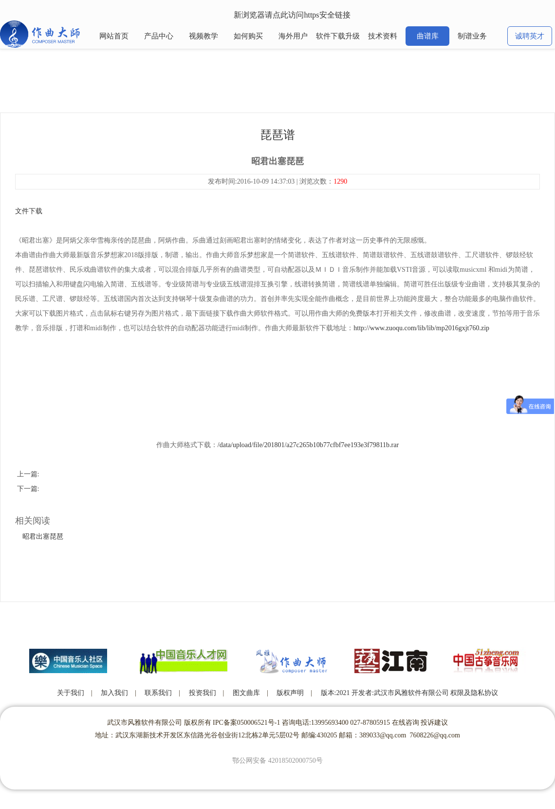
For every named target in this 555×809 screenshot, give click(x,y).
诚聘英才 (529, 36)
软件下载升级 (338, 36)
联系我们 (158, 692)
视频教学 (203, 36)
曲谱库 (428, 36)
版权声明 (290, 692)
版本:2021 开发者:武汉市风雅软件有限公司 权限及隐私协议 (410, 692)
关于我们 (70, 692)
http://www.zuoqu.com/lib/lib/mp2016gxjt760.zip (421, 328)
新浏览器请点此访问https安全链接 (292, 15)
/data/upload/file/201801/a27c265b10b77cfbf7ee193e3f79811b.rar (308, 445)
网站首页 (114, 36)
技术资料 (382, 36)
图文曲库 (246, 692)
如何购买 (248, 36)
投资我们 (202, 692)
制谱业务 (472, 36)
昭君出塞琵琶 (42, 536)
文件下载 (28, 211)
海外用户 (293, 36)
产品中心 (158, 36)
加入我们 (114, 692)
